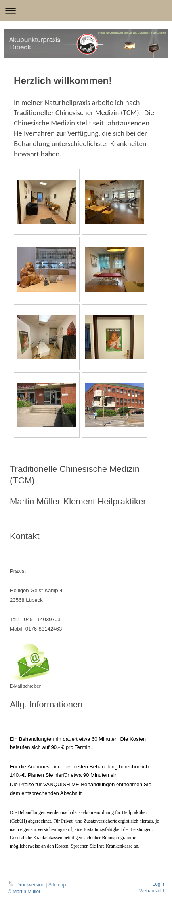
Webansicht (151, 890)
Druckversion (27, 885)
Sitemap (57, 885)
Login (158, 884)
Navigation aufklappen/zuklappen (86, 10)
